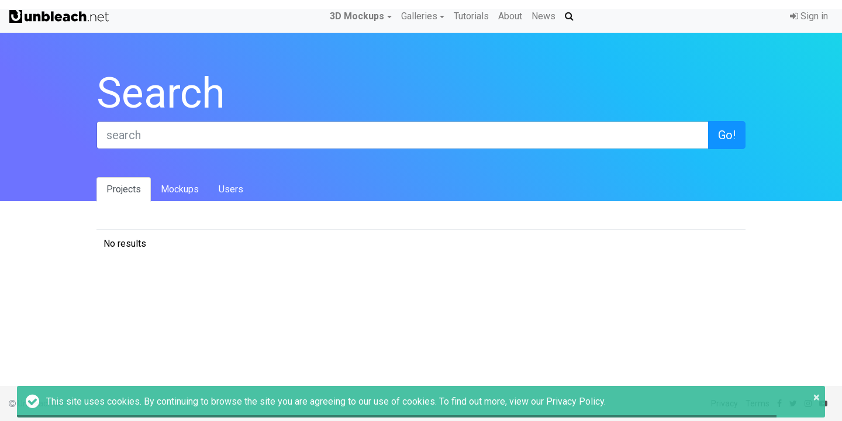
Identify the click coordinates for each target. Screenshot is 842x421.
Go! (727, 135)
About (510, 16)
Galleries (419, 16)
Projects (123, 189)
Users (231, 189)
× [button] (816, 397)
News (543, 16)
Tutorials (471, 16)
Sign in (809, 16)
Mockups (180, 189)
